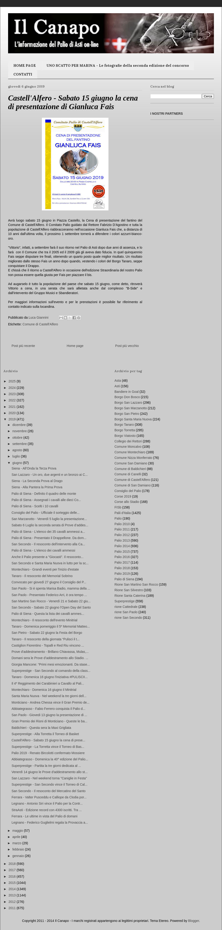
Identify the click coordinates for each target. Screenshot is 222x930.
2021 (13, 407)
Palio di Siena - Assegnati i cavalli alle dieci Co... (46, 500)
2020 (13, 413)
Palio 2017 (122, 562)
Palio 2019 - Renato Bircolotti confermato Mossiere (48, 753)
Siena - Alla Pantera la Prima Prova (37, 487)
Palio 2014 (122, 546)
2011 (13, 908)
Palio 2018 (122, 568)
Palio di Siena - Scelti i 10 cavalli (35, 506)
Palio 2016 (122, 557)
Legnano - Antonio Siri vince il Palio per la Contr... (47, 803)
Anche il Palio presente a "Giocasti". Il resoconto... (47, 557)
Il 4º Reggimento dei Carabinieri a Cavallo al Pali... (48, 683)
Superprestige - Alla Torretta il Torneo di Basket (45, 734)
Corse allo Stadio (126, 502)
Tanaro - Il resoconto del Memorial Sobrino (42, 576)
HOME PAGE (24, 65)
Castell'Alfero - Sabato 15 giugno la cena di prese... (48, 740)
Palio (118, 518)
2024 (13, 388)
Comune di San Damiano (132, 485)
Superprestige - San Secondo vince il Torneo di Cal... (49, 784)
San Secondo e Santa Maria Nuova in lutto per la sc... (50, 563)
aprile (16, 837)
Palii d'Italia (122, 513)
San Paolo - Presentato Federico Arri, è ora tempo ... (49, 595)
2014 (13, 889)
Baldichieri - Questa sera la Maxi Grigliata (41, 728)
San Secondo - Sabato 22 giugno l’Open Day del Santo (51, 607)
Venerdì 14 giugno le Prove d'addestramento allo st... (50, 772)
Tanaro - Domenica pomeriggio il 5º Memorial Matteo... (51, 626)
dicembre (19, 425)
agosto (17, 450)
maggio (18, 830)
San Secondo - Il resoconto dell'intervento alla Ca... (48, 544)
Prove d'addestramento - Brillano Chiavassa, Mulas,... (50, 652)
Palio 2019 (122, 573)
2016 (13, 876)
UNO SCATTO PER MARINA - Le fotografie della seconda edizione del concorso (117, 65)
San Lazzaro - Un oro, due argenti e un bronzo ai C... (50, 474)
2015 (13, 883)
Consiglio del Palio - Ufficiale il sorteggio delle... (46, 512)
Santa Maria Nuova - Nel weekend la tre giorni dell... (49, 696)
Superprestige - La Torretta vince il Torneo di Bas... (48, 747)
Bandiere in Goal (126, 392)
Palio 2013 (122, 540)
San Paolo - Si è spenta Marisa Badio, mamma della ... (51, 588)
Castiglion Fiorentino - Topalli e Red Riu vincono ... (48, 645)
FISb (117, 507)
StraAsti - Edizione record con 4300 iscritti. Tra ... (47, 810)
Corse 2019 (122, 496)
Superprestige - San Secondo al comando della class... (51, 671)
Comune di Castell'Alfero (40, 324)
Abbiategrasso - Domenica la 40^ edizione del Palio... (50, 759)
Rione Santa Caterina (129, 595)
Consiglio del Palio (127, 491)
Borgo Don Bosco (127, 397)
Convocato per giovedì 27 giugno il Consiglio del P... (49, 582)
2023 (13, 394)
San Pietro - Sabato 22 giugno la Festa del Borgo (47, 633)
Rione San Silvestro (128, 590)
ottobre (17, 437)
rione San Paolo (126, 612)
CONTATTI (22, 74)
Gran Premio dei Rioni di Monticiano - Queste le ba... (49, 721)
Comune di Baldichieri (130, 469)
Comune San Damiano (130, 463)
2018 (13, 864)
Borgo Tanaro (124, 424)
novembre (20, 431)
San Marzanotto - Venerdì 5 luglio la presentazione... (49, 519)
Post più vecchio (127, 346)
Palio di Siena (124, 579)
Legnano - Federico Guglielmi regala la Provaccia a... (50, 822)
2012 (13, 902)
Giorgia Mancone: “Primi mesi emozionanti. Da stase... (51, 664)
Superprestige (124, 601)
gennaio (18, 856)
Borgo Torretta (124, 430)
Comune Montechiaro (129, 452)
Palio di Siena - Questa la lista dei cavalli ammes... (48, 614)
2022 (13, 400)
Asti (117, 386)
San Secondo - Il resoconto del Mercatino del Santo (49, 791)
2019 (13, 419)
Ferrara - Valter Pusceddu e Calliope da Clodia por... (49, 797)
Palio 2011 (122, 529)
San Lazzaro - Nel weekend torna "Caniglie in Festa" (49, 778)
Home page (75, 346)
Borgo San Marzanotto (130, 408)
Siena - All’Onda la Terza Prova (34, 468)
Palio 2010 (122, 524)
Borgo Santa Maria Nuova (133, 419)
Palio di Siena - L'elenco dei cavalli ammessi (43, 550)
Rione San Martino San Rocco (136, 584)
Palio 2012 (122, 535)
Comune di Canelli (127, 474)
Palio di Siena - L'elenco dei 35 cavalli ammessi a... (48, 531)
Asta (117, 380)
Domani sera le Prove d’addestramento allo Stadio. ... (50, 658)
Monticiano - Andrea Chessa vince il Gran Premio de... (50, 702)
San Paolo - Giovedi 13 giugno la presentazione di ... (49, 715)
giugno (17, 463)
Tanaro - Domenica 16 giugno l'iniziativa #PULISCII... (50, 677)
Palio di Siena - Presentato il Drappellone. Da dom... (49, 538)
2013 (13, 895)
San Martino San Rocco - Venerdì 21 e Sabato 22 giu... (51, 601)
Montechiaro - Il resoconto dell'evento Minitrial (44, 620)
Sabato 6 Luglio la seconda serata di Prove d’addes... (50, 525)
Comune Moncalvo (128, 446)
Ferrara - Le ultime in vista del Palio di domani (44, 816)
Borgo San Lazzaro (128, 402)
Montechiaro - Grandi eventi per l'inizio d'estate (45, 569)
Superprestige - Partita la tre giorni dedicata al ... (46, 766)
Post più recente (23, 346)
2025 (13, 381)
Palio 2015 (122, 551)
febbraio (18, 849)
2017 (13, 870)
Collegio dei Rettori (128, 441)
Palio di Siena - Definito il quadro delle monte (44, 493)
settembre (20, 444)
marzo (17, 843)
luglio (16, 456)
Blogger (193, 921)
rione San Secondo (128, 617)
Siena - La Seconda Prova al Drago (37, 481)
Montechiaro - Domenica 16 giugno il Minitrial (44, 690)
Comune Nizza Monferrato (133, 458)
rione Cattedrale (126, 607)
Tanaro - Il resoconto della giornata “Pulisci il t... (46, 639)
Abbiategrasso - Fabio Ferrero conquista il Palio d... (48, 709)
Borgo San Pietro (126, 414)
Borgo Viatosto (125, 436)
